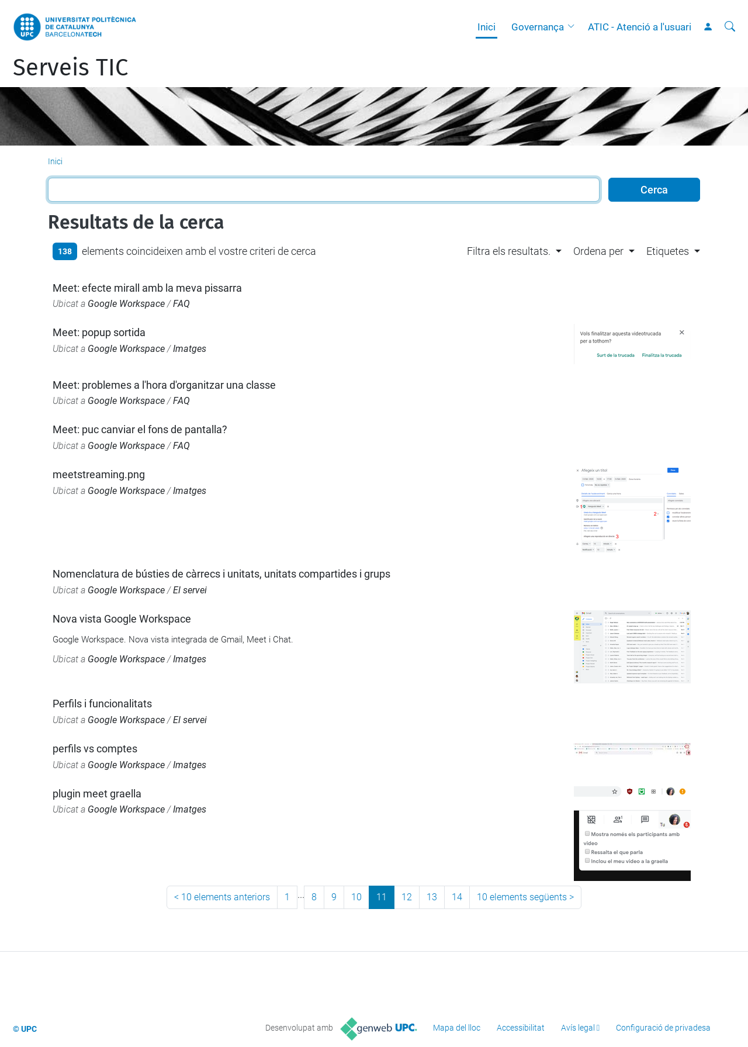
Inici (486, 27)
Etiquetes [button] (667, 251)
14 (457, 897)
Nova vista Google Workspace (122, 619)
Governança (537, 27)
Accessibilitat (521, 1027)
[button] (574, 26)
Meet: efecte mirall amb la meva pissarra (147, 288)
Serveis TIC (70, 68)
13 (432, 897)
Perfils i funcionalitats (102, 703)
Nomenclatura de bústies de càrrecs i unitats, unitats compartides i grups (221, 574)
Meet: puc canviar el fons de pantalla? (140, 429)
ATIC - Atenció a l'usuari (639, 27)
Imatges (189, 348)
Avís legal (578, 1027)
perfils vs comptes (95, 748)
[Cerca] (730, 27)
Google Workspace (126, 303)
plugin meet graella (97, 793)
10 (356, 897)
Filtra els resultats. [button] (508, 251)
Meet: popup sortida (99, 332)
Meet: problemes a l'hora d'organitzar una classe (164, 385)
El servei (190, 590)
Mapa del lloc (456, 1027)
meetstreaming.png (99, 474)
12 (406, 897)
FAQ (181, 303)
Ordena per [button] (598, 251)
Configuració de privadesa (663, 1027)
